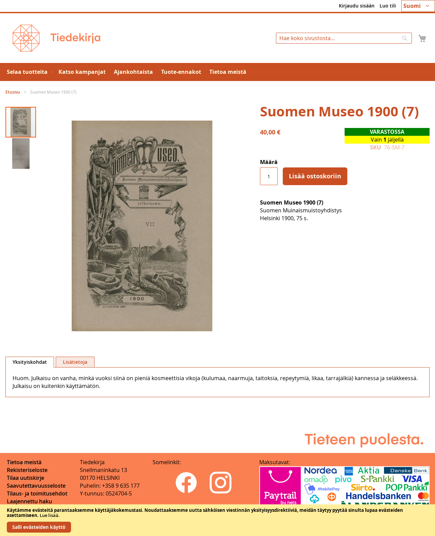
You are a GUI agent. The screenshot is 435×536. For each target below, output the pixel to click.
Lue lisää (49, 515)
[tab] (29, 362)
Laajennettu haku (29, 501)
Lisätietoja (75, 362)
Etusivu (12, 92)
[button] (418, 6)
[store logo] (56, 38)
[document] (217, 520)
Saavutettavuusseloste (36, 485)
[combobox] (344, 38)
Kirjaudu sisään (357, 5)
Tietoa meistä (24, 462)
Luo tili (388, 5)
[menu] (217, 72)
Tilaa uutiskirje (25, 478)
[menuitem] (28, 72)
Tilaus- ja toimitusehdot (37, 493)
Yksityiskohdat (30, 362)
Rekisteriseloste (27, 470)
